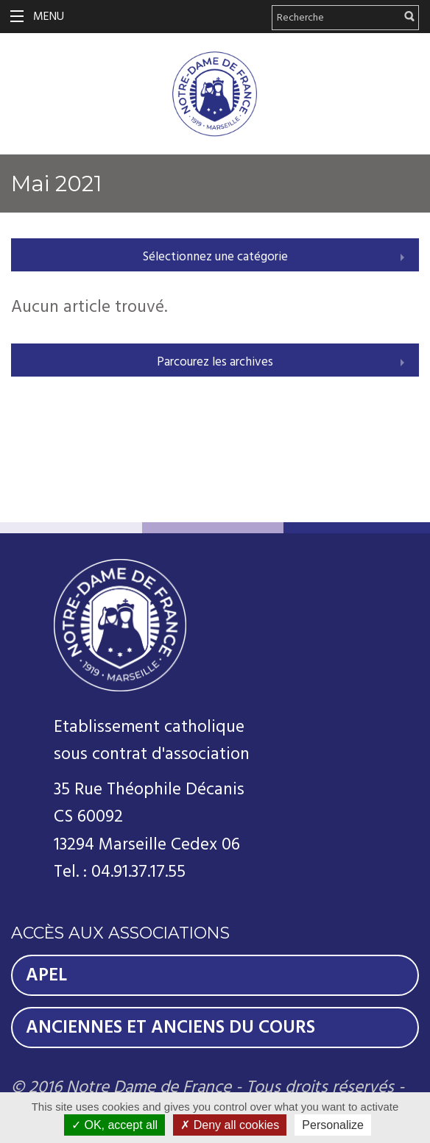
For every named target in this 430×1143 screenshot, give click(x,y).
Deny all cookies (229, 1125)
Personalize (333, 1125)
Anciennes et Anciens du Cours (170, 1027)
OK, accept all (114, 1125)
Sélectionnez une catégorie (215, 257)
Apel (46, 975)
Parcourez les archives (215, 362)
